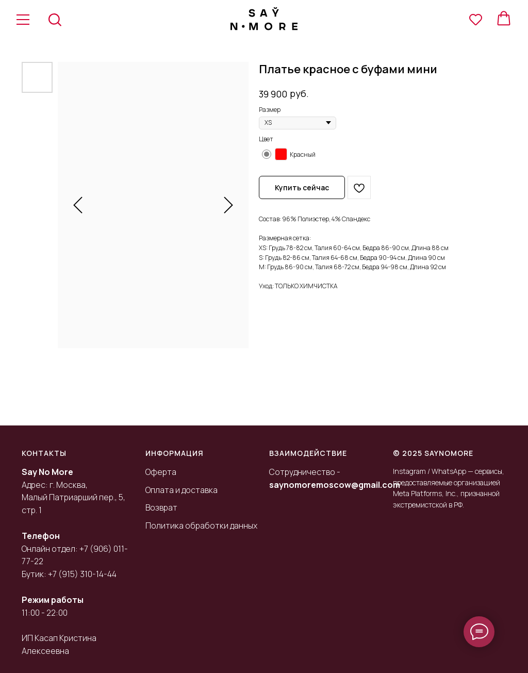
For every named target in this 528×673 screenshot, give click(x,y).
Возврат (161, 507)
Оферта (160, 472)
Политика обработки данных (201, 525)
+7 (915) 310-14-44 (82, 574)
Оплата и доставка (181, 490)
